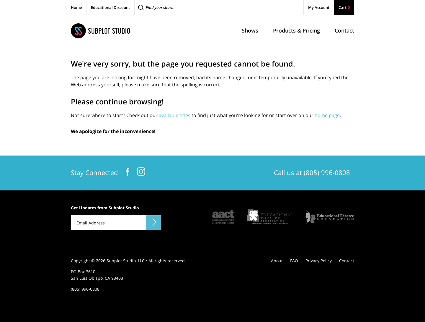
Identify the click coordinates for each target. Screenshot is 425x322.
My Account (318, 7)
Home (76, 7)
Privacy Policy (318, 260)
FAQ (294, 260)
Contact (346, 260)
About (277, 260)
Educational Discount (110, 7)
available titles (174, 115)
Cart (344, 7)
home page (327, 115)
